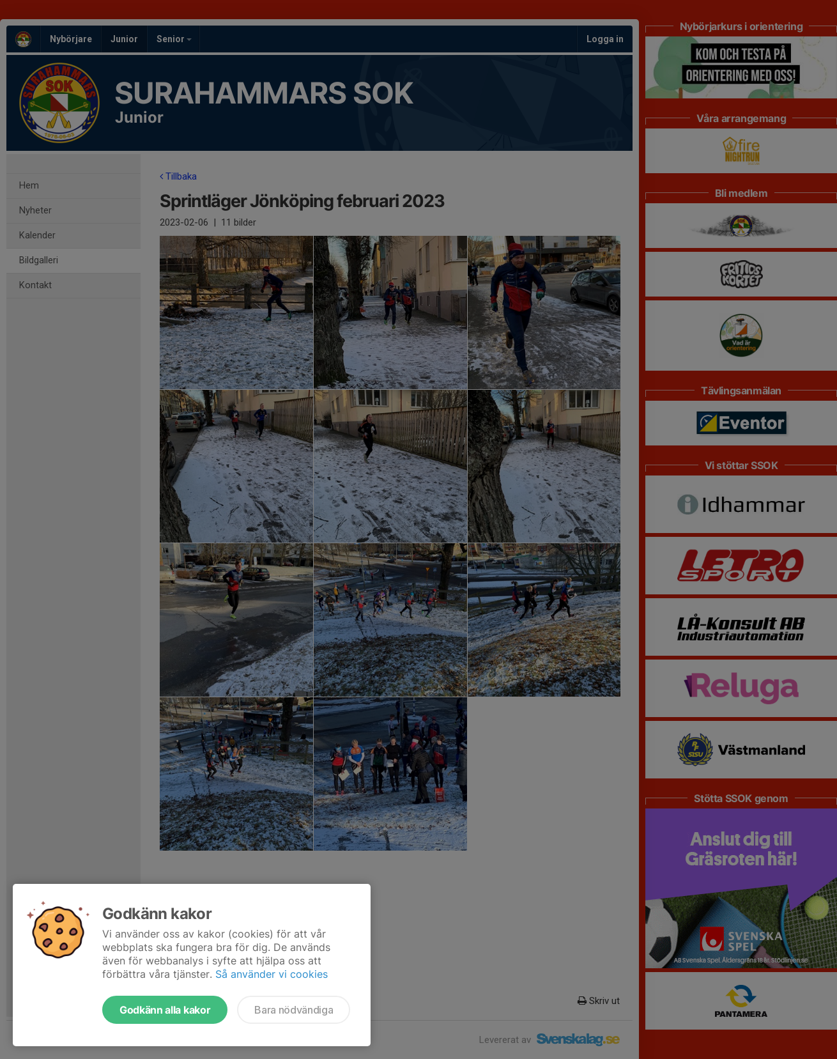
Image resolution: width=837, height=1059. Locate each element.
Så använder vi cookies (271, 974)
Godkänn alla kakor (164, 1009)
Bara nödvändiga (293, 1009)
